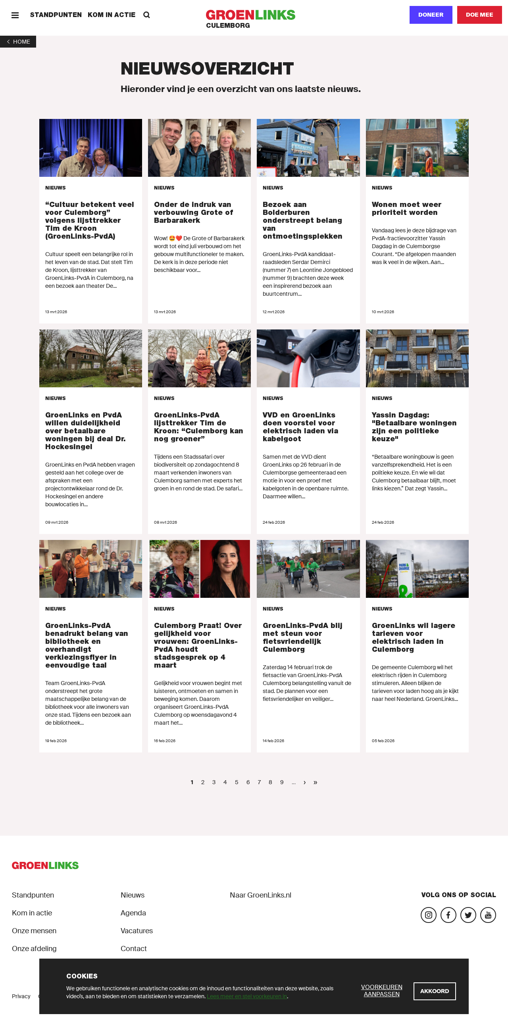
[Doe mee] (479, 15)
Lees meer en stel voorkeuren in (247, 996)
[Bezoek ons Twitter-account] (468, 915)
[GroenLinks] (254, 15)
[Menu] (15, 15)
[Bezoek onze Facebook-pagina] (448, 915)
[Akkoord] (435, 991)
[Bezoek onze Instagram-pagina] (429, 915)
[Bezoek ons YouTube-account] (488, 915)
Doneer (431, 14)
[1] (18, 42)
